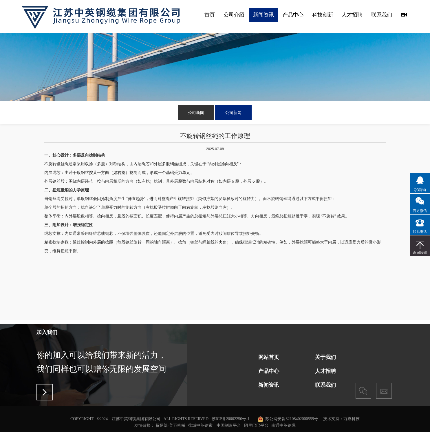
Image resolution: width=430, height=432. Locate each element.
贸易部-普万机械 (170, 425)
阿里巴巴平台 (256, 425)
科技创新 (322, 15)
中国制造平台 (229, 425)
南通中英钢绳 (283, 425)
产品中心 (293, 15)
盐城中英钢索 (200, 425)
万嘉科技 (351, 419)
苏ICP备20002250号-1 (231, 419)
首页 (209, 15)
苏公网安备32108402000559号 (291, 419)
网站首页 (268, 357)
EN (404, 15)
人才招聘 (352, 15)
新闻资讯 (263, 15)
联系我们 (381, 15)
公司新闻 (196, 112)
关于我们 (325, 357)
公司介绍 (234, 15)
